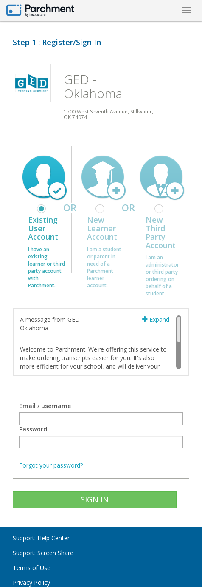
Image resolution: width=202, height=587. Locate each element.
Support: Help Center (41, 538)
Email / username (45, 406)
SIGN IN (95, 499)
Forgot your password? (51, 465)
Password (33, 429)
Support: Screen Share (43, 553)
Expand (155, 319)
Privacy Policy (31, 582)
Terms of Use (31, 568)
